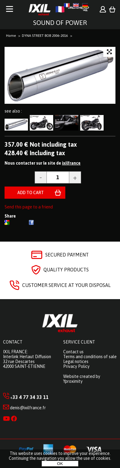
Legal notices (75, 361)
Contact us (73, 351)
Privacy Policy (76, 366)
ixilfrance (71, 163)
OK (60, 463)
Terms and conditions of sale (90, 356)
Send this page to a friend (29, 206)
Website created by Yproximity (81, 379)
